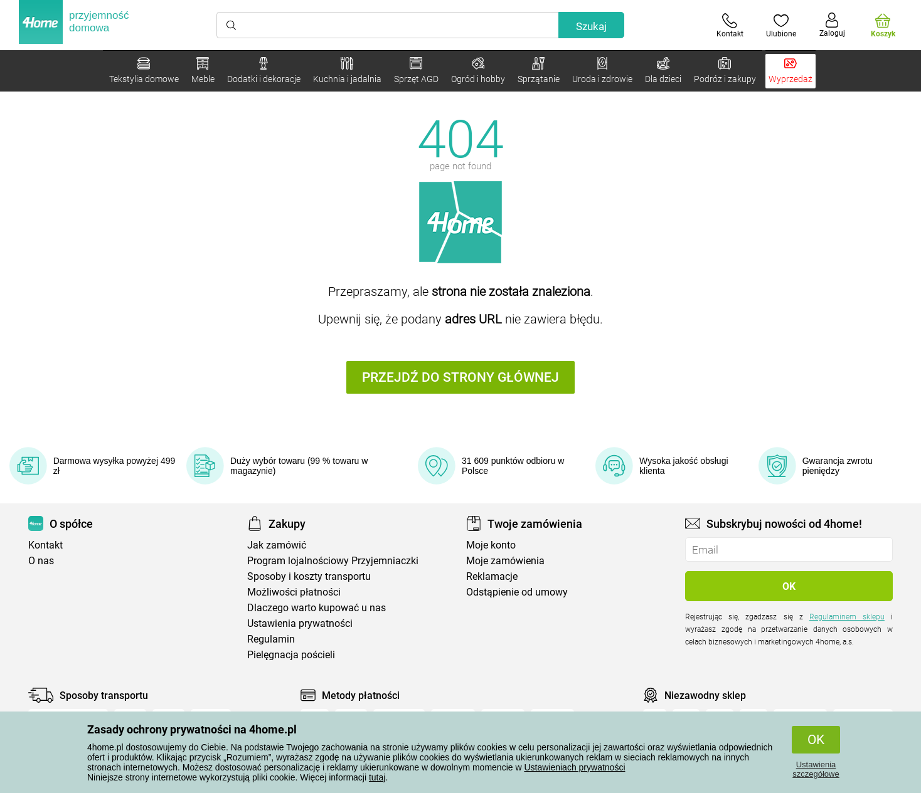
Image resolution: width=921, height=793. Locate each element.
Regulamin (271, 639)
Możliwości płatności (294, 592)
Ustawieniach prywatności (574, 767)
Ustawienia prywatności (300, 623)
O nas (41, 560)
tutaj (377, 777)
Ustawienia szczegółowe (815, 769)
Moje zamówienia (505, 560)
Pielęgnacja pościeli (291, 654)
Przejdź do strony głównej (460, 377)
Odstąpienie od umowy (517, 592)
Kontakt (45, 545)
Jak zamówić (276, 545)
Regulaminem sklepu (847, 616)
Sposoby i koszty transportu (309, 576)
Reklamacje (492, 576)
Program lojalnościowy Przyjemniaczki (332, 560)
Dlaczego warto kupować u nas (316, 607)
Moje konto (491, 545)
